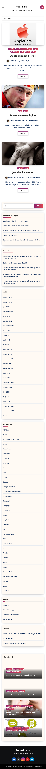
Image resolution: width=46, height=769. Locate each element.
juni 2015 (6, 307)
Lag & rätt (6, 520)
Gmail (5, 477)
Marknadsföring (8, 534)
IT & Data (6, 510)
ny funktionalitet (9, 543)
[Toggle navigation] (3, 7)
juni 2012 (6, 330)
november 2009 (8, 411)
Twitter (5, 581)
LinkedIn (6, 524)
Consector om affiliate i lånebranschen (16, 226)
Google (5, 482)
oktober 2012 (7, 321)
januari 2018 (7, 297)
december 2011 (8, 354)
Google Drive (7, 496)
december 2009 (8, 406)
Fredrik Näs (22, 7)
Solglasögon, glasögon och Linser (14, 643)
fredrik (10, 61)
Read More (23, 76)
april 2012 (6, 340)
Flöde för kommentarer (11, 615)
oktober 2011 (7, 364)
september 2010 (8, 382)
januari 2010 (7, 401)
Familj (20, 168)
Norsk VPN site (8, 638)
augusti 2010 (7, 387)
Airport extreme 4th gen (23, 49)
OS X (4, 548)
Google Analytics (9, 487)
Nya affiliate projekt (10, 235)
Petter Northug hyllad (23, 115)
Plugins (5, 553)
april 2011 (6, 373)
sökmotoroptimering (10, 577)
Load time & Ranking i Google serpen (16, 221)
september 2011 (8, 368)
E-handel (6, 463)
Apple (35, 49)
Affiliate (6, 430)
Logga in (6, 605)
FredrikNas (7, 268)
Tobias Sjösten (8, 256)
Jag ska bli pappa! (23, 173)
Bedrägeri (6, 454)
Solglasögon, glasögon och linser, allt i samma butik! (21, 230)
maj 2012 (6, 335)
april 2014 (6, 316)
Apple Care (14, 51)
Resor (5, 562)
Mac (21, 51)
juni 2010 (6, 392)
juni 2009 (6, 416)
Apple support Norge (23, 56)
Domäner (6, 458)
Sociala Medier (8, 572)
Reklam (5, 558)
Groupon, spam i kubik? (19, 263)
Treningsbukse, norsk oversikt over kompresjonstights (22, 634)
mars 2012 (6, 345)
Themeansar (37, 766)
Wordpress (6, 591)
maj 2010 (6, 397)
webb (33, 51)
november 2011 (8, 359)
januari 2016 (7, 302)
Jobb (20, 111)
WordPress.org (8, 619)
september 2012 (8, 326)
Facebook (6, 468)
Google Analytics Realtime (12, 491)
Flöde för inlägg (8, 610)
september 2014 (8, 311)
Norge (27, 51)
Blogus (28, 766)
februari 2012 (8, 349)
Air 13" (11, 49)
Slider (5, 567)
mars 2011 (6, 378)
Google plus (7, 501)
